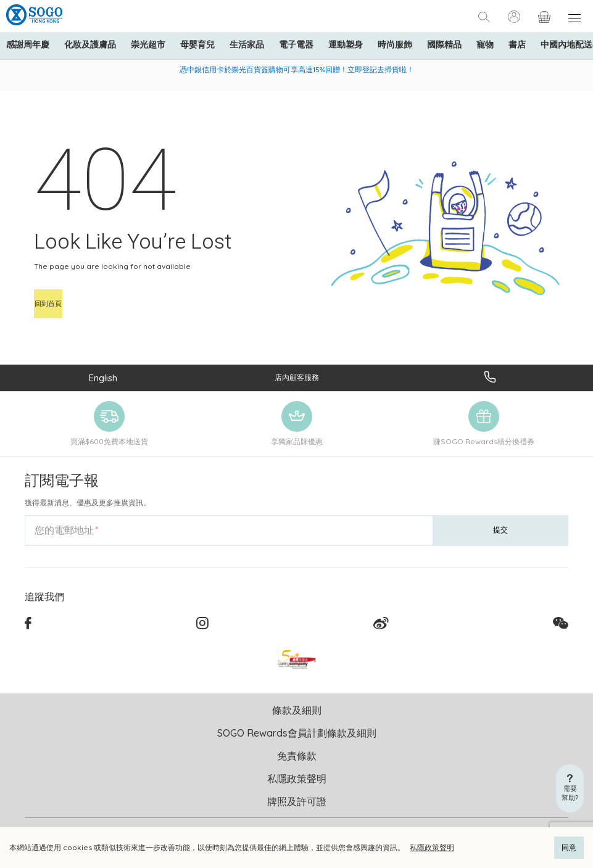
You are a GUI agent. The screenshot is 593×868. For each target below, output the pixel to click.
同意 (569, 847)
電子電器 (296, 44)
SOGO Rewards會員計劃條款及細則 (296, 733)
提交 (500, 529)
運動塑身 (345, 44)
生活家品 (247, 44)
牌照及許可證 (296, 801)
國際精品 (444, 44)
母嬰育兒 (197, 44)
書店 (517, 44)
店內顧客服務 (297, 377)
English (103, 378)
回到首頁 (48, 303)
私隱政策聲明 (432, 847)
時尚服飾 (395, 44)
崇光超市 (148, 44)
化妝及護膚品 (90, 44)
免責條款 (297, 756)
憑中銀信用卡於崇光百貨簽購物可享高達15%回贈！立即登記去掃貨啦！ (297, 69)
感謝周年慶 (27, 44)
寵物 (485, 44)
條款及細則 (296, 710)
